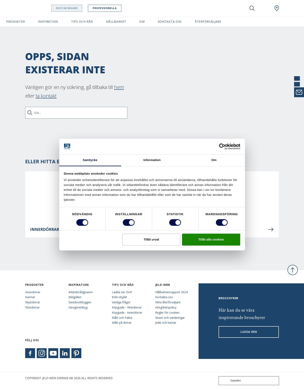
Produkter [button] (15, 21)
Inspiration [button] (48, 21)
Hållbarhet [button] (116, 21)
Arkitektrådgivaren (81, 292)
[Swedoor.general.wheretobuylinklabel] (277, 8)
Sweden (230, 380)
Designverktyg (78, 307)
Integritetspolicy (165, 307)
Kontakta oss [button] (170, 21)
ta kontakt (46, 95)
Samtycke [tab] (90, 160)
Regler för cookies (167, 312)
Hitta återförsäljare (168, 302)
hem (119, 87)
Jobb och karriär (165, 323)
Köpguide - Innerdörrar (127, 312)
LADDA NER (248, 332)
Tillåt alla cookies (211, 239)
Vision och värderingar (170, 318)
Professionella (115, 8)
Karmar (30, 297)
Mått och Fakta (122, 318)
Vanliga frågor (121, 302)
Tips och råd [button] (82, 21)
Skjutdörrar (32, 302)
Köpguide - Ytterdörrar (127, 307)
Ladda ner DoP (122, 292)
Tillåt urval (151, 239)
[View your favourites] (264, 8)
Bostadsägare (77, 8)
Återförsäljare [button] (208, 21)
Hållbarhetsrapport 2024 (171, 292)
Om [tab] (213, 160)
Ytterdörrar (32, 307)
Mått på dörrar (121, 323)
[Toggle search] (252, 8)
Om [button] (141, 21)
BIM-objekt (119, 297)
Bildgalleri (75, 297)
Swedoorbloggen (80, 302)
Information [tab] (152, 160)
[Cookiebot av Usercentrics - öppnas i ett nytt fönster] (222, 146)
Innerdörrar (32, 292)
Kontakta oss (164, 297)
